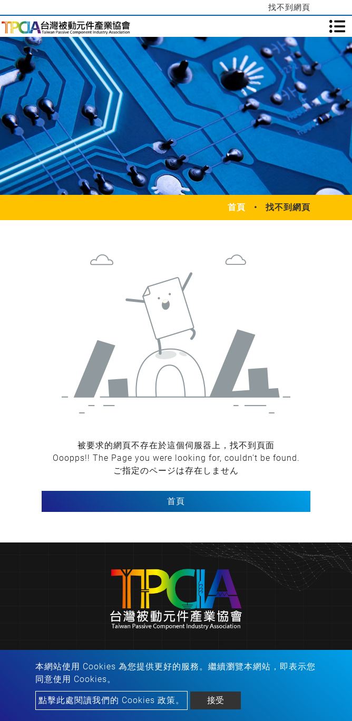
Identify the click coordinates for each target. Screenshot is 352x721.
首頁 (237, 207)
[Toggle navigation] (337, 26)
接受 (215, 700)
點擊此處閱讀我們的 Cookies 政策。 (111, 700)
